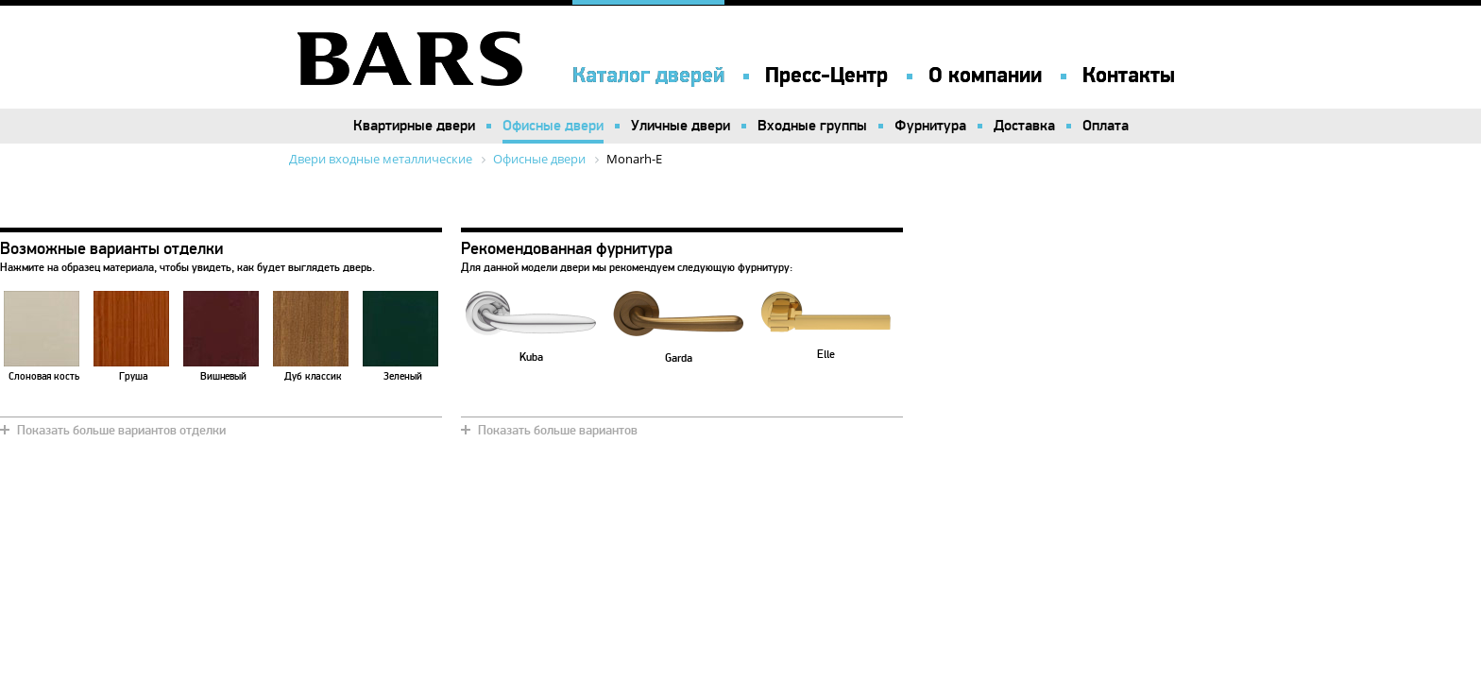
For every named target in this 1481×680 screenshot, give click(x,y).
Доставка (1024, 125)
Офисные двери (553, 125)
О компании (985, 75)
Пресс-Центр (826, 75)
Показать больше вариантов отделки (121, 430)
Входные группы (812, 125)
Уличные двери (680, 125)
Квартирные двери (414, 125)
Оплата (1105, 125)
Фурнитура (930, 125)
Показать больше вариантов (558, 430)
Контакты (1128, 75)
